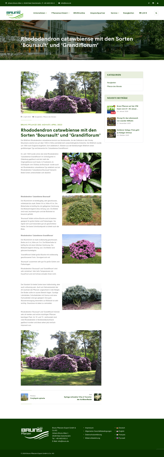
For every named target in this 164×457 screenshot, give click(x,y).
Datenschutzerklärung (93, 435)
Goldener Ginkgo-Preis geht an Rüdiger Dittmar (128, 131)
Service (114, 13)
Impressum (89, 428)
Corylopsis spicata (37, 398)
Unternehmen (39, 13)
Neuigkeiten (128, 13)
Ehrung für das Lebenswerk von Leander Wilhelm (127, 119)
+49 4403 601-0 (62, 438)
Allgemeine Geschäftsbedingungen (98, 431)
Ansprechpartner (97, 13)
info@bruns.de (66, 3)
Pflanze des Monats (49, 117)
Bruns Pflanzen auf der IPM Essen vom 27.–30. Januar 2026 (127, 107)
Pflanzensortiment (59, 13)
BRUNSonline (79, 13)
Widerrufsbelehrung (92, 438)
